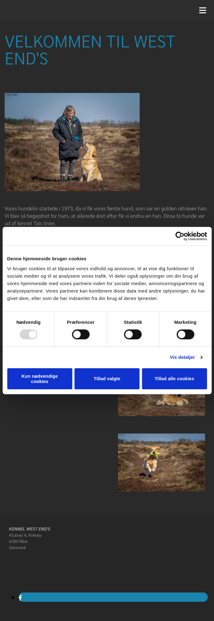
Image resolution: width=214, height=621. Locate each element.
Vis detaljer (182, 357)
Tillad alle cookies (174, 378)
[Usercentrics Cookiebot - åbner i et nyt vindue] (180, 236)
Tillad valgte (107, 378)
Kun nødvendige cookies (39, 378)
